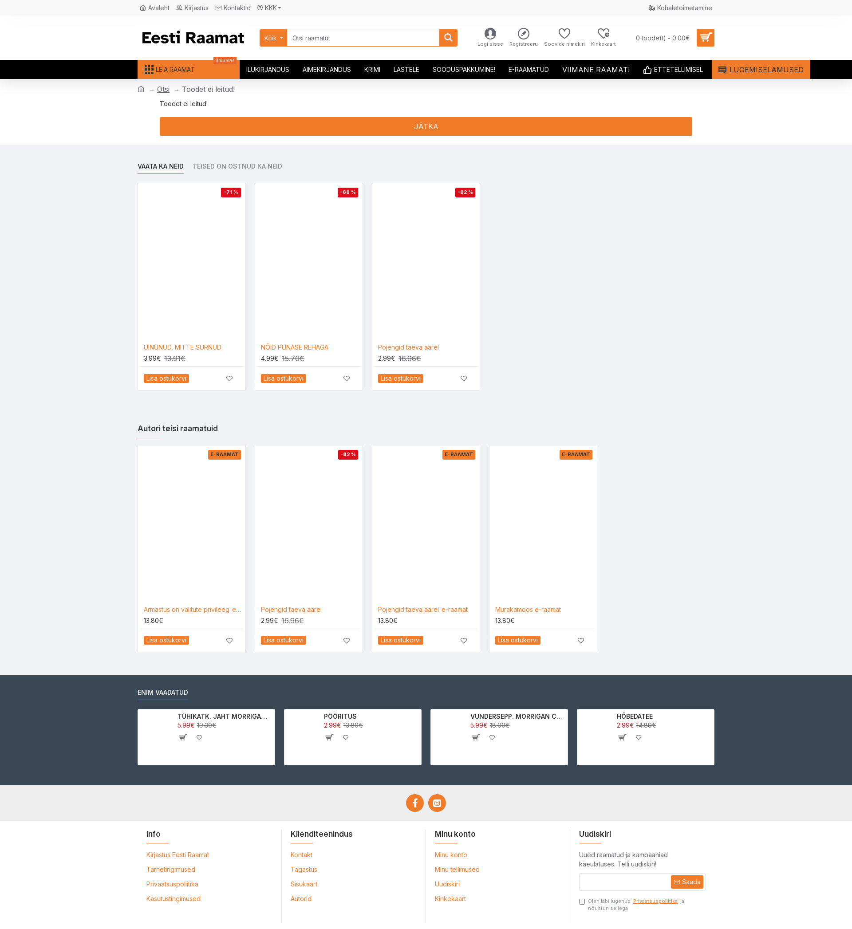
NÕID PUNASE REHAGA (294, 347)
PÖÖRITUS (340, 716)
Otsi (163, 89)
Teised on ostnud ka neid (237, 166)
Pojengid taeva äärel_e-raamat (423, 609)
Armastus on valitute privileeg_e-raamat (193, 609)
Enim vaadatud (163, 692)
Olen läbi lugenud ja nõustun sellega (631, 905)
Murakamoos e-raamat (528, 609)
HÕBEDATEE (635, 716)
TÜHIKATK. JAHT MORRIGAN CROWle (225, 716)
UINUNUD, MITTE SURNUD (182, 347)
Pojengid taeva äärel (408, 347)
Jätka (426, 126)
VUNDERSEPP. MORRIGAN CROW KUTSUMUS (517, 716)
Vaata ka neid (161, 166)
